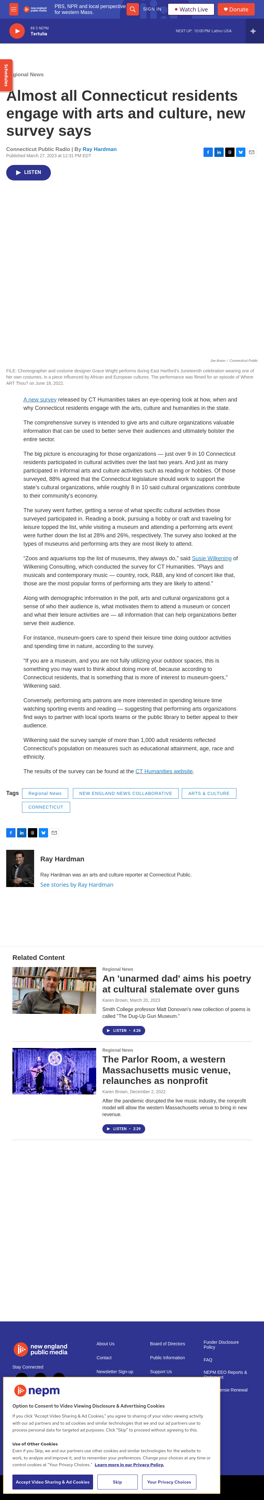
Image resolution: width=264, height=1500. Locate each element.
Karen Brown (115, 1000)
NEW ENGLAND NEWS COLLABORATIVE (125, 793)
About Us (105, 1344)
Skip (117, 1482)
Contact (103, 1358)
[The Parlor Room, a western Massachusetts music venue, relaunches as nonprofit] (54, 1071)
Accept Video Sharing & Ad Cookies (53, 1482)
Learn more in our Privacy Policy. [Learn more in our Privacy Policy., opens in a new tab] (129, 1464)
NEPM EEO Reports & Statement (225, 1375)
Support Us (161, 1371)
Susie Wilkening (212, 558)
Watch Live (191, 9)
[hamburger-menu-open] (13, 9)
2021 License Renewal (226, 1390)
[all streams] (255, 31)
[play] (17, 31)
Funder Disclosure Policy (221, 1345)
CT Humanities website (164, 771)
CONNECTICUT (46, 807)
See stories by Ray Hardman (77, 884)
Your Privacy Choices (169, 1482)
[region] (111, 1435)
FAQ (208, 1360)
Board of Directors (167, 1344)
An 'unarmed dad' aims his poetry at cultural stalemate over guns (176, 983)
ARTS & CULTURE (209, 793)
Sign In (152, 9)
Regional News (25, 75)
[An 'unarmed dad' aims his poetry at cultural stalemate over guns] (54, 990)
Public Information (167, 1358)
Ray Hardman (100, 149)
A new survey (40, 400)
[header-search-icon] (133, 9)
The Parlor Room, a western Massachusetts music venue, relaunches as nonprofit (166, 1070)
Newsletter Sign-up (114, 1371)
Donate (238, 9)
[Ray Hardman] (20, 868)
